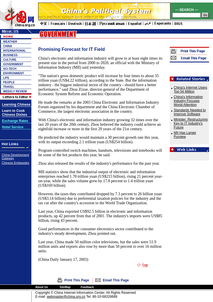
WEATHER (10, 41)
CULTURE (9, 59)
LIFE (6, 77)
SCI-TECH (9, 68)
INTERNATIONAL (14, 50)
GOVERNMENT (13, 64)
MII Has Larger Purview (185, 135)
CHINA (7, 46)
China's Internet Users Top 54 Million (190, 90)
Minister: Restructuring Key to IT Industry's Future (191, 123)
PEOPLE (9, 82)
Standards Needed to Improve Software (190, 112)
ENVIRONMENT (13, 73)
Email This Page (116, 280)
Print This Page (76, 280)
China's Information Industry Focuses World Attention (188, 101)
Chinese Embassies (15, 162)
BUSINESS (10, 55)
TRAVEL (8, 86)
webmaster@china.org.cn (66, 297)
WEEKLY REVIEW (15, 91)
